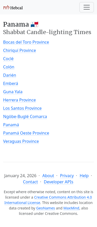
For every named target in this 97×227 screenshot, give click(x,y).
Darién (9, 75)
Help (84, 175)
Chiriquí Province (19, 50)
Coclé (8, 58)
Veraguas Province (21, 141)
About (48, 175)
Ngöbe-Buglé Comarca (25, 116)
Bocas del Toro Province (26, 42)
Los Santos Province (22, 108)
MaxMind (71, 208)
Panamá (11, 125)
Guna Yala (13, 92)
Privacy (67, 175)
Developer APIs (58, 182)
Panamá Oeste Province (26, 133)
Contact (30, 182)
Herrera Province (19, 100)
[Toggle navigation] (86, 7)
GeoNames (45, 208)
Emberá (10, 83)
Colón (8, 67)
